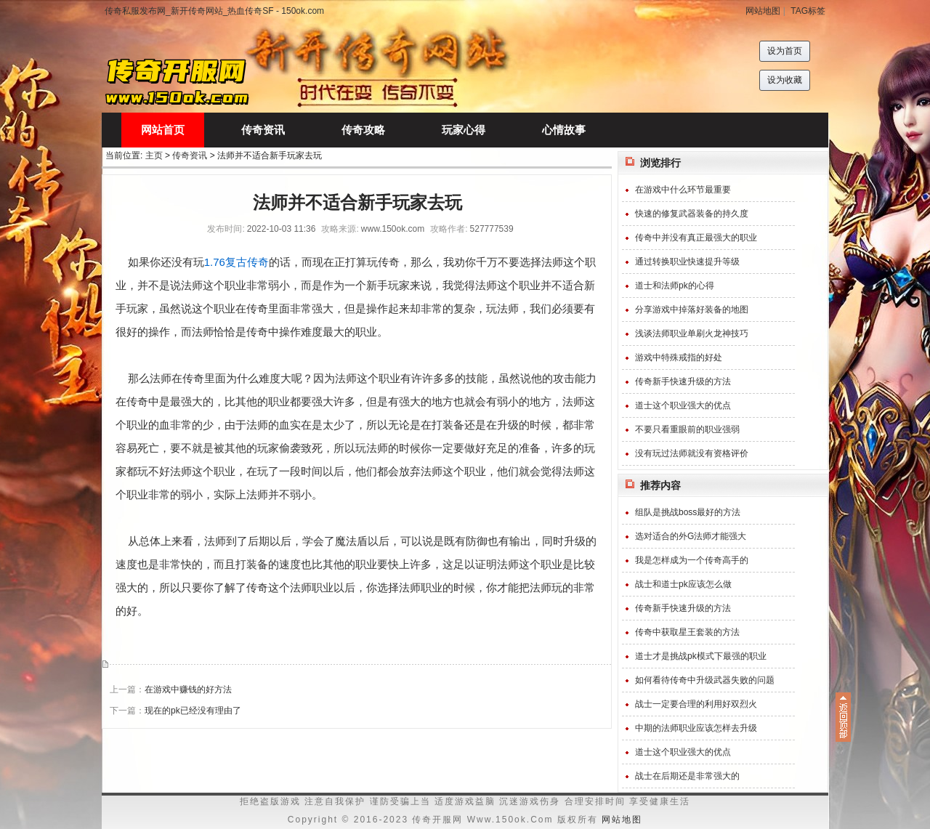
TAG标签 (807, 11)
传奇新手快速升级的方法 (683, 381)
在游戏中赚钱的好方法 (188, 689)
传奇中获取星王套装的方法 (687, 632)
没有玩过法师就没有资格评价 (691, 453)
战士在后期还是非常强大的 (687, 776)
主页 (154, 155)
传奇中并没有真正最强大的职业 (696, 237)
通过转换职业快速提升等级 (687, 261)
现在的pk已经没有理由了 (193, 710)
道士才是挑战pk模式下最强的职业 (701, 656)
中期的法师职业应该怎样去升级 (696, 728)
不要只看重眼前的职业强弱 (687, 429)
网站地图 (762, 11)
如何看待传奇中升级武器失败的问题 (705, 680)
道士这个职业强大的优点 (683, 405)
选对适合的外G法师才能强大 (690, 536)
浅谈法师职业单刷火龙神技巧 (691, 333)
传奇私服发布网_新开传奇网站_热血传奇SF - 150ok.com (214, 11)
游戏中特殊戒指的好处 (678, 357)
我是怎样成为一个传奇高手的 (691, 560)
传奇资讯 (189, 155)
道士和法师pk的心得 (674, 285)
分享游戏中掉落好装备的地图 (691, 309)
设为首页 (784, 51)
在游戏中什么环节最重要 (683, 190)
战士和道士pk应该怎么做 (683, 584)
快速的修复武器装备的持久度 (691, 214)
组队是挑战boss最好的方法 (687, 512)
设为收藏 (784, 80)
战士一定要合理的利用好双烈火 (696, 704)
